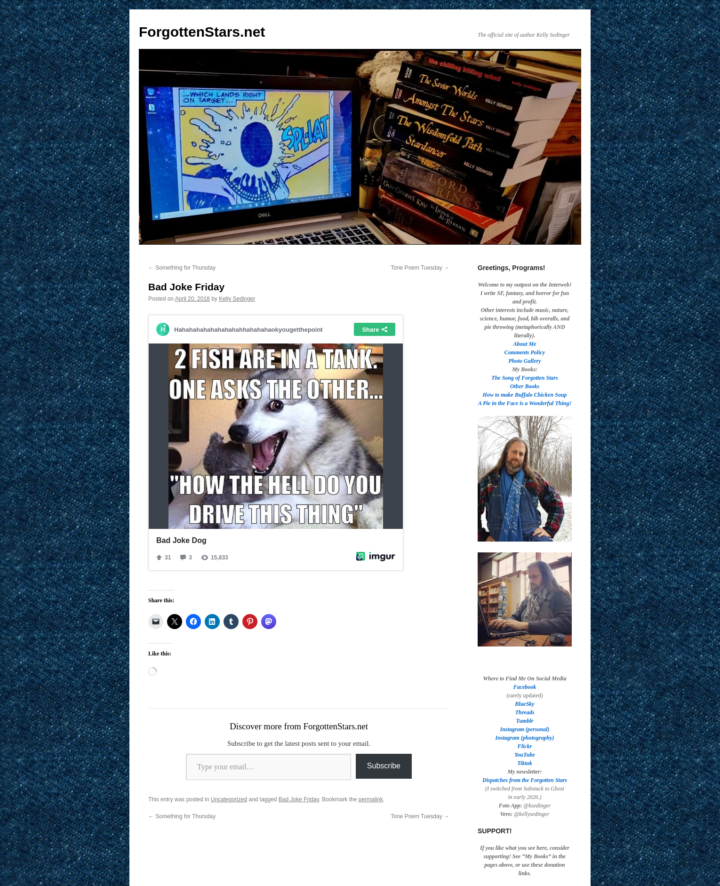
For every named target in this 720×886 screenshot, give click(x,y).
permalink (371, 799)
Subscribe (383, 766)
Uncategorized (229, 799)
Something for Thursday (182, 267)
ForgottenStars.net (202, 32)
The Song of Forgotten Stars (524, 378)
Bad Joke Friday (299, 799)
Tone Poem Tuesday (420, 267)
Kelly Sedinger (237, 298)
